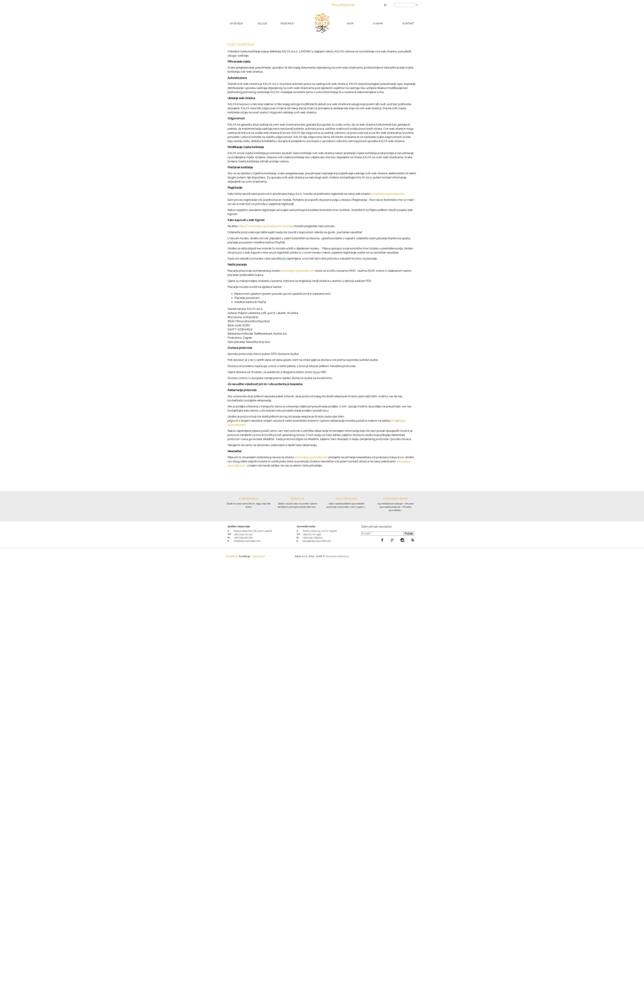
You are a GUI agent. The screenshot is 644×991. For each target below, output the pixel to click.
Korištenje (244, 556)
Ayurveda (236, 23)
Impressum (258, 556)
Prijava (336, 4)
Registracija (348, 4)
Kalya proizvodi (346, 498)
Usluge (262, 23)
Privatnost (231, 556)
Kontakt (408, 23)
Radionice (287, 23)
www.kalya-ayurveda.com (387, 193)
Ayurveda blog (248, 498)
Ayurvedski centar (395, 498)
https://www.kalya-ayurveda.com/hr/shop (265, 226)
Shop (350, 23)
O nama (378, 23)
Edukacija (297, 498)
